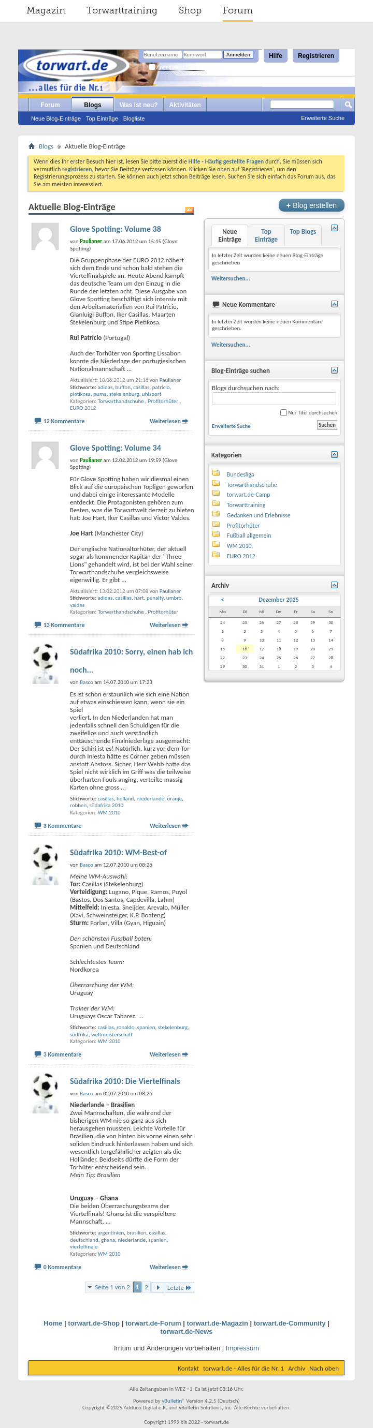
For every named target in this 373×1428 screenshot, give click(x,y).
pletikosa (80, 394)
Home (53, 1323)
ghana (108, 1240)
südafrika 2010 (107, 805)
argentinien (110, 1232)
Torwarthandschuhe (121, 401)
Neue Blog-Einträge (56, 118)
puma (100, 394)
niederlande (151, 798)
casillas (141, 387)
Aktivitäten (185, 105)
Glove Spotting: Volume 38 (115, 229)
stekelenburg (124, 394)
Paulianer (170, 380)
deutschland (84, 1240)
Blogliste (134, 118)
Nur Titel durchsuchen (308, 412)
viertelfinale (83, 1246)
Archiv (296, 1368)
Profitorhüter (163, 401)
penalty (155, 597)
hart (139, 597)
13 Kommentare (64, 625)
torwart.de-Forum (153, 1323)
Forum (238, 10)
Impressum (242, 1348)
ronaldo (125, 1027)
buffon (123, 387)
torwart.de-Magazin (217, 1323)
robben (78, 805)
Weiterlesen (165, 421)
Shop (190, 10)
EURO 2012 (83, 408)
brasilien (137, 1232)
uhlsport (152, 394)
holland (125, 798)
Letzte (179, 1287)
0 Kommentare (63, 1267)
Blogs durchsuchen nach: (274, 394)
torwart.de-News (186, 1331)
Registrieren (316, 56)
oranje (174, 798)
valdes (77, 605)
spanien (146, 1027)
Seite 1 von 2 (112, 1287)
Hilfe (275, 56)
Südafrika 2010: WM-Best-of (118, 852)
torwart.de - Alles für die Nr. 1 (243, 1368)
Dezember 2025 (279, 599)
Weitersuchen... (230, 278)
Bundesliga (240, 474)
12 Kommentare (64, 421)
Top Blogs (303, 231)
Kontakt (188, 1368)
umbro (174, 597)
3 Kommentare (63, 825)
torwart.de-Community (290, 1323)
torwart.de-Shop (94, 1323)
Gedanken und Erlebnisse (259, 515)
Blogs (92, 105)
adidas (104, 387)
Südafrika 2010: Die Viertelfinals (125, 1081)
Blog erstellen (311, 205)
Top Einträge (102, 118)
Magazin (45, 10)
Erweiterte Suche (323, 118)
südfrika (79, 1034)
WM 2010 (109, 812)
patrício (161, 387)
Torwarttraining (122, 10)
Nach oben (324, 1368)
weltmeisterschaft (112, 1034)
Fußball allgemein (249, 535)
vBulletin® (173, 1400)
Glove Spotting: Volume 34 (115, 448)
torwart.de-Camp (248, 494)
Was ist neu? (139, 105)
